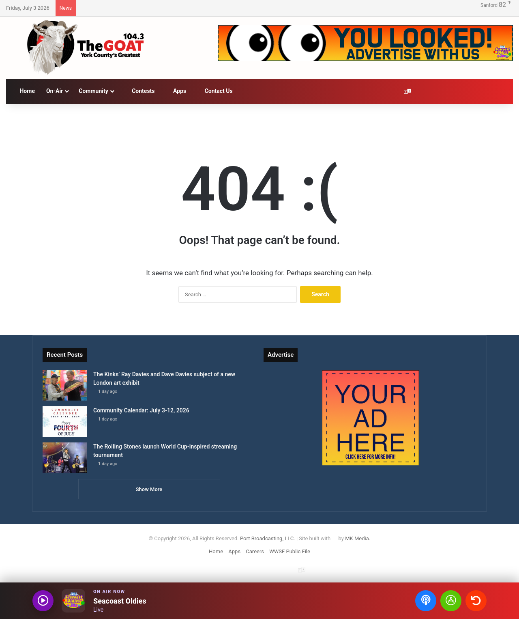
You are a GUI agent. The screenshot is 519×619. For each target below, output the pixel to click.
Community (93, 91)
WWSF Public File (289, 551)
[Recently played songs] (476, 600)
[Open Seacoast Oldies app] (450, 600)
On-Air (54, 91)
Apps (176, 91)
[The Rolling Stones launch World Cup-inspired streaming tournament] (65, 457)
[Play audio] (43, 600)
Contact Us (215, 91)
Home (23, 91)
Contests (139, 91)
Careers (255, 551)
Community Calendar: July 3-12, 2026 (141, 410)
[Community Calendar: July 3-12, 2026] (65, 421)
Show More (149, 489)
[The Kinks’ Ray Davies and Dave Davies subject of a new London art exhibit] (65, 385)
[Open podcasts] (425, 600)
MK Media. (357, 538)
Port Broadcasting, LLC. (267, 538)
